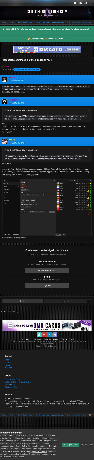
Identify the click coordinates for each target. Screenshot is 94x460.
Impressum (38, 339)
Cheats (7, 360)
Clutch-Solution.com (23, 341)
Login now (47, 286)
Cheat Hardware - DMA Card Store (18, 382)
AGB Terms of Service (60, 339)
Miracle (31, 110)
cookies (34, 449)
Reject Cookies (87, 445)
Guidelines (14, 449)
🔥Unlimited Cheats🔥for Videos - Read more (45, 39)
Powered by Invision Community (47, 346)
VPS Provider (10, 385)
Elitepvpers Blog (11, 387)
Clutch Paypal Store (12, 379)
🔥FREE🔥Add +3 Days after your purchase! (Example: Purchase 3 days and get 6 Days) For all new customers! (45, 29)
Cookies (71, 339)
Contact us (47, 339)
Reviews (8, 365)
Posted (16, 81)
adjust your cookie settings (36, 451)
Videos (7, 362)
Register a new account (47, 270)
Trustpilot (8, 368)
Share (23, 301)
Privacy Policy (24, 339)
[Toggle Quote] (5, 110)
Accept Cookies (70, 445)
